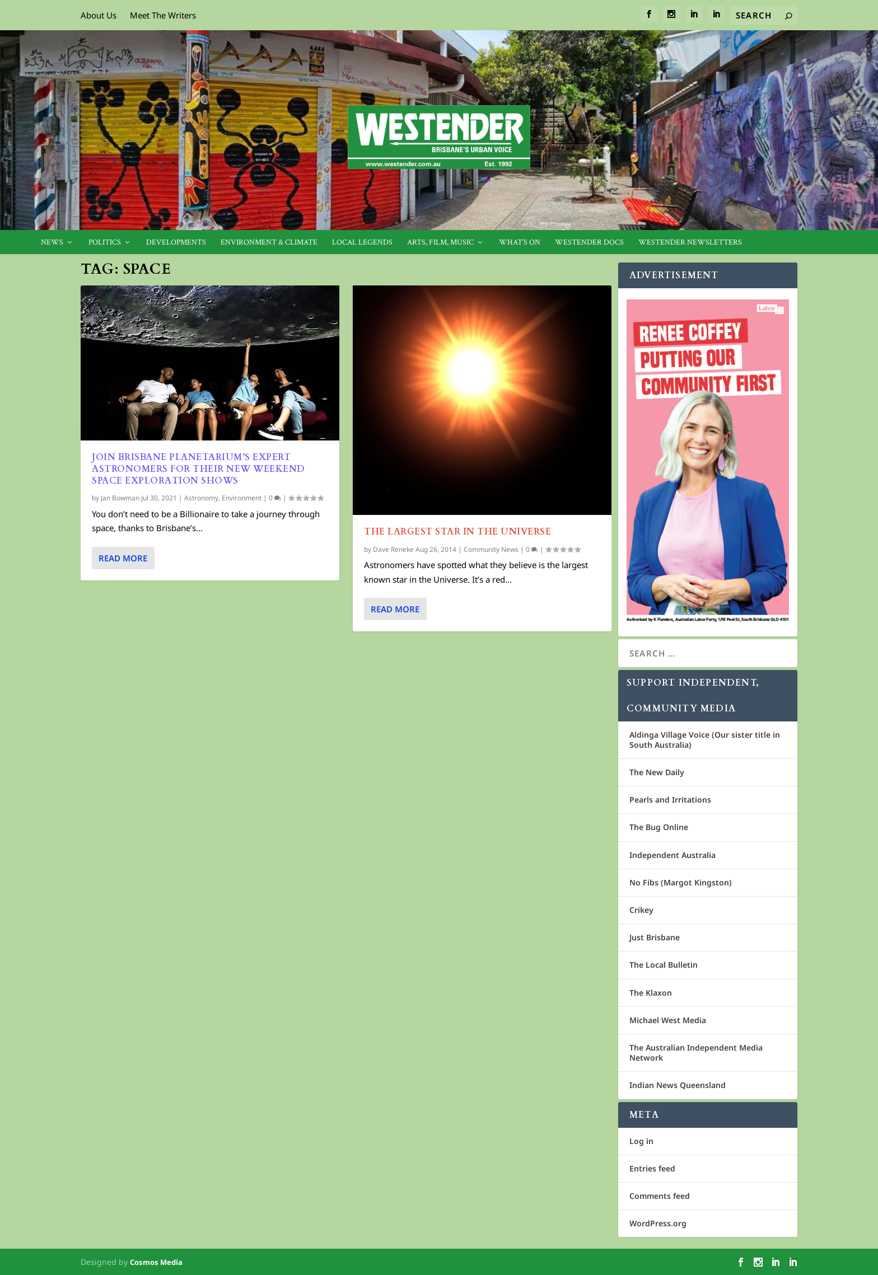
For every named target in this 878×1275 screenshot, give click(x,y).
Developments (176, 242)
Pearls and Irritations (670, 799)
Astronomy (201, 498)
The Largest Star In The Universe (457, 532)
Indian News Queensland (677, 1085)
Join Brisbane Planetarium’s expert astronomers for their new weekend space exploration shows (198, 469)
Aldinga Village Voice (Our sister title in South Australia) (704, 739)
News (52, 242)
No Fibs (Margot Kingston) (680, 882)
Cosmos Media (156, 1262)
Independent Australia (672, 855)
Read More (123, 558)
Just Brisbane (654, 937)
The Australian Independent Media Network (696, 1052)
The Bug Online (658, 827)
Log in (641, 1141)
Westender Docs (589, 242)
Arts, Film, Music (440, 242)
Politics (104, 242)
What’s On (519, 242)
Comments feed (659, 1195)
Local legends (362, 242)
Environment (241, 498)
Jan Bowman (120, 498)
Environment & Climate (269, 242)
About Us (98, 15)
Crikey (641, 909)
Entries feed (652, 1168)
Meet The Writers (163, 15)
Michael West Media (667, 1020)
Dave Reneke (393, 549)
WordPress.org (657, 1223)
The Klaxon (650, 992)
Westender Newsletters (690, 242)
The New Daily (656, 772)
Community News (491, 549)
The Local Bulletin (663, 964)
